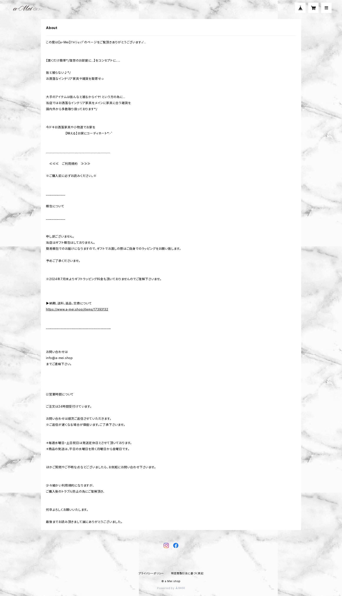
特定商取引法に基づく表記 (187, 573)
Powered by (171, 588)
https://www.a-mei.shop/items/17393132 (77, 309)
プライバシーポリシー (151, 573)
